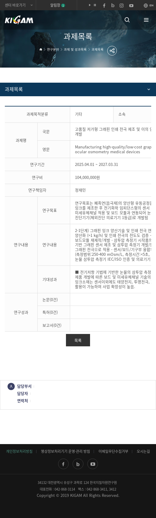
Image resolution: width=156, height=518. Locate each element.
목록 (78, 340)
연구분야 (53, 49)
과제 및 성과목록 (75, 49)
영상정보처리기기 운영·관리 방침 (65, 451)
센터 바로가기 (15, 5)
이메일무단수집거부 (113, 451)
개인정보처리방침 (19, 451)
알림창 (57, 5)
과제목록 (98, 49)
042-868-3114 (65, 489)
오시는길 (143, 451)
